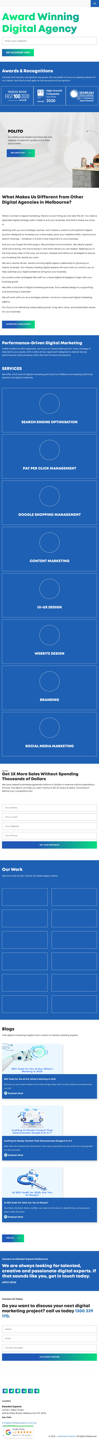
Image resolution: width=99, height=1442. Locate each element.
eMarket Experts (66, 1436)
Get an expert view (18, 52)
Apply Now (9, 1282)
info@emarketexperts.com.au (19, 1423)
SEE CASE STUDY (21, 149)
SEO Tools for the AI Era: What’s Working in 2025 (30, 1079)
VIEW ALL (13, 1238)
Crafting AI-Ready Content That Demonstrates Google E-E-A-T (38, 1141)
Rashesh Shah (15, 1093)
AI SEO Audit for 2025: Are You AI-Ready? (26, 1203)
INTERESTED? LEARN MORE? (18, 324)
